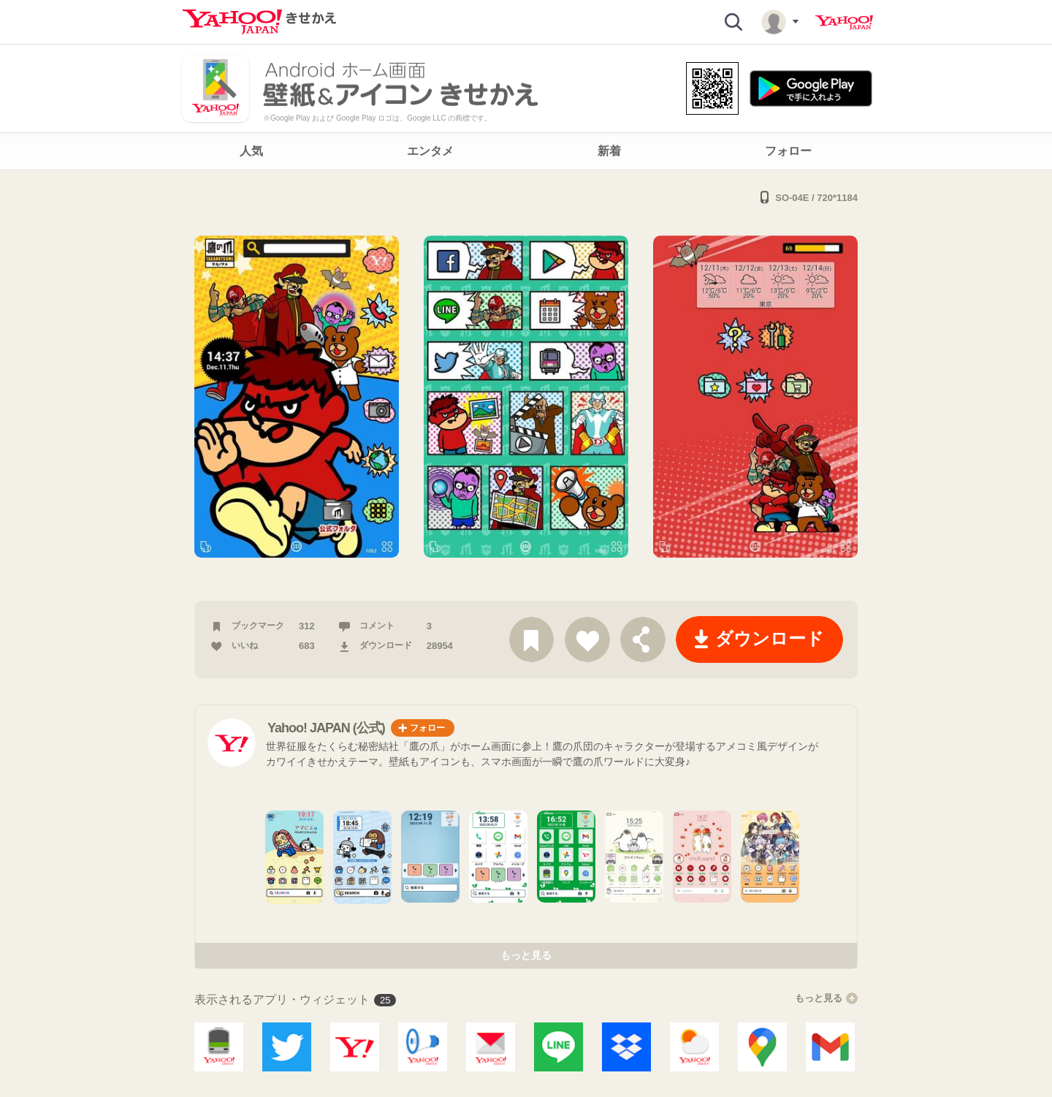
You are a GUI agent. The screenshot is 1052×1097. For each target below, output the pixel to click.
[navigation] (526, 151)
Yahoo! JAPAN (844, 22)
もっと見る (526, 955)
